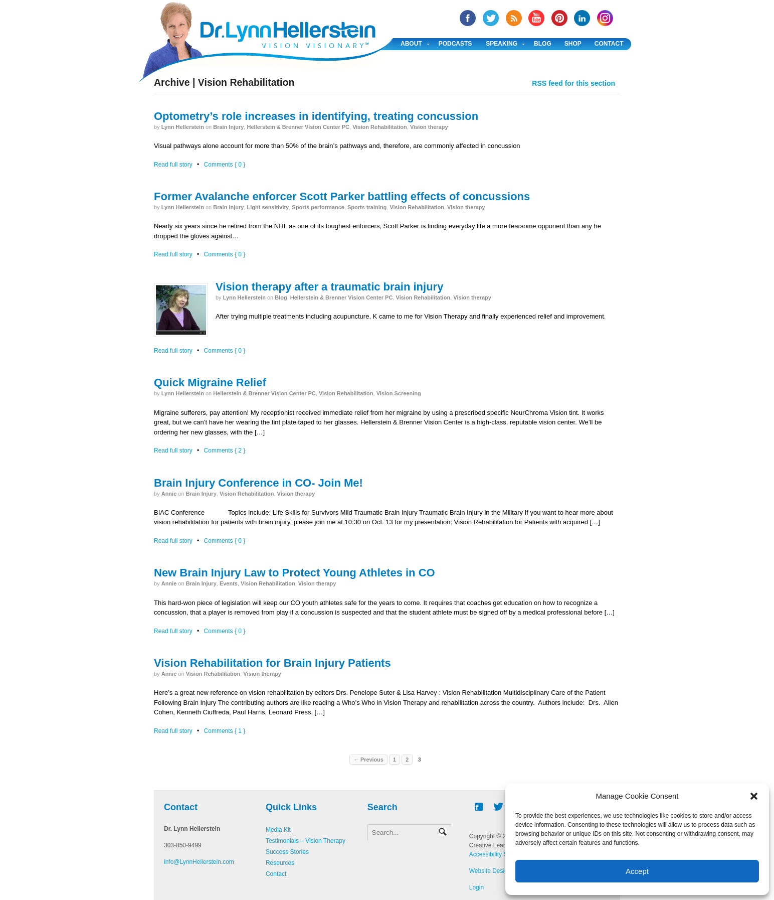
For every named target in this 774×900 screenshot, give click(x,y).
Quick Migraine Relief (210, 382)
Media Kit (278, 829)
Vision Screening (398, 393)
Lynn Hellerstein (182, 127)
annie (169, 494)
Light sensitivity (268, 207)
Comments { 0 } (225, 164)
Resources (280, 862)
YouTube (536, 18)
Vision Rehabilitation (379, 127)
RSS (514, 18)
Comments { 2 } (225, 450)
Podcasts (455, 43)
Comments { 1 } (225, 730)
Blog (542, 43)
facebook (468, 18)
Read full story (173, 164)
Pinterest (559, 18)
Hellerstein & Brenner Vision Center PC (298, 127)
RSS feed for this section (573, 83)
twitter (491, 18)
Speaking (501, 43)
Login (476, 887)
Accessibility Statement (500, 854)
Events (229, 583)
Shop (573, 43)
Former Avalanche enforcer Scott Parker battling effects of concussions (342, 196)
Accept (637, 871)
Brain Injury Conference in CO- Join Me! (258, 483)
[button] (754, 796)
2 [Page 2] (407, 760)
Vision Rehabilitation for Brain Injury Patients (272, 663)
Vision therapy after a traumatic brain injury (329, 286)
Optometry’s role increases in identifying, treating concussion (316, 116)
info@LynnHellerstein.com (199, 861)
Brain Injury (228, 127)
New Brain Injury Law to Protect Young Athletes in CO (294, 572)
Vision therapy (429, 127)
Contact (609, 43)
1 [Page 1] (394, 760)
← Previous (368, 760)
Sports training (366, 207)
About (411, 43)
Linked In (582, 18)
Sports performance (318, 207)
